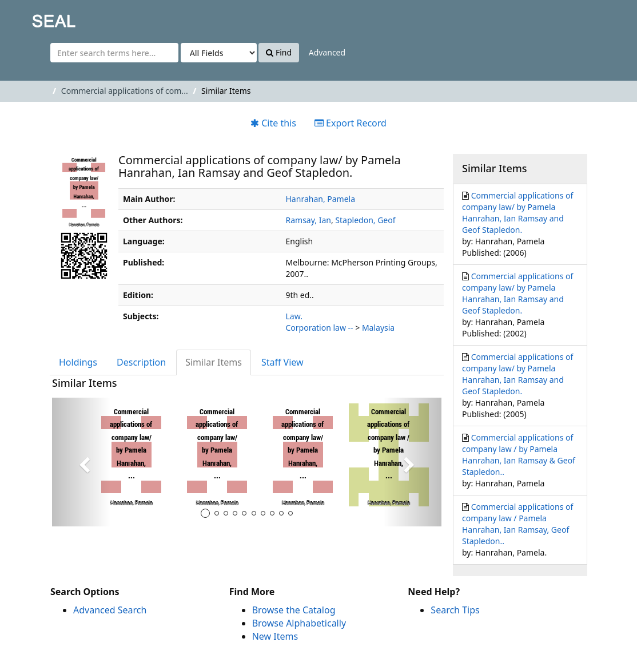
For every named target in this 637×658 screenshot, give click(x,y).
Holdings (78, 362)
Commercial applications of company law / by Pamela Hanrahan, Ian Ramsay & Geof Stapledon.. (518, 454)
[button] (81, 462)
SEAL (31, 17)
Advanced (327, 52)
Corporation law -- (319, 327)
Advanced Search (109, 610)
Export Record (350, 123)
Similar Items (213, 362)
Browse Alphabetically (299, 623)
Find (279, 52)
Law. (294, 316)
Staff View (282, 362)
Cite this (273, 123)
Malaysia (378, 327)
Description (141, 362)
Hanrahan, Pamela (321, 198)
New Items (275, 636)
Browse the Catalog (294, 610)
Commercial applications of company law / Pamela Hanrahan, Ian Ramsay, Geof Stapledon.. (517, 523)
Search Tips (455, 610)
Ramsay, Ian (308, 220)
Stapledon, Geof (365, 220)
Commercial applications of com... (124, 90)
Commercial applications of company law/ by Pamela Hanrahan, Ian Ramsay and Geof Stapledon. (517, 212)
